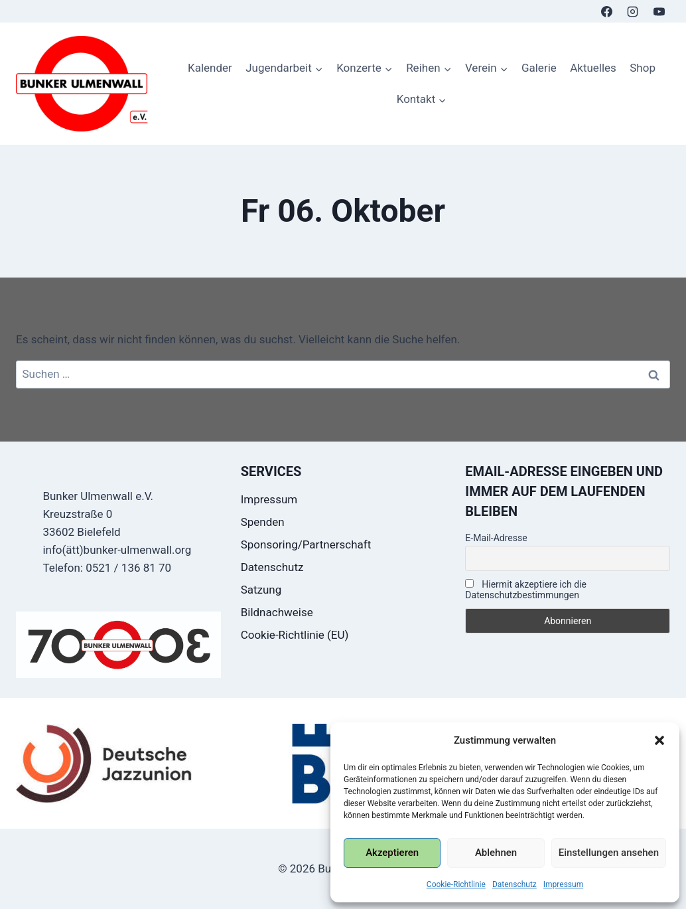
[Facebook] (607, 11)
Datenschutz (514, 884)
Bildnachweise (277, 612)
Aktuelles (593, 67)
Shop (642, 67)
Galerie (539, 67)
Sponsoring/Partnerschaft (306, 544)
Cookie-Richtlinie (456, 884)
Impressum (563, 884)
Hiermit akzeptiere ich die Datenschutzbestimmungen (525, 589)
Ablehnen (496, 853)
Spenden (263, 522)
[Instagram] (633, 11)
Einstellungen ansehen (609, 853)
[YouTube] (659, 11)
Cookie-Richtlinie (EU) (295, 634)
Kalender (210, 67)
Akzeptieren (392, 853)
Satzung (261, 589)
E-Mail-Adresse (496, 538)
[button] (659, 740)
